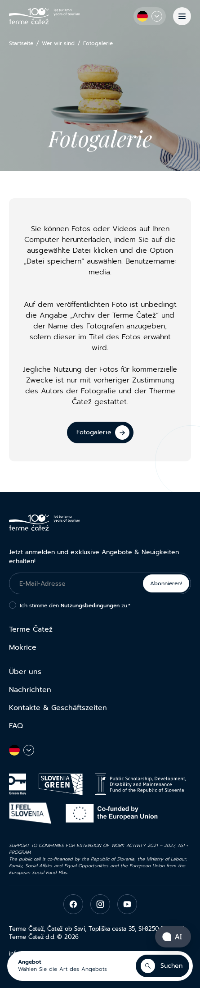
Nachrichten (30, 689)
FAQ (16, 725)
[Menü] (182, 16)
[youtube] (127, 904)
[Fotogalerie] (100, 432)
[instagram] (100, 904)
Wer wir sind (58, 43)
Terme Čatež (31, 629)
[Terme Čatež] (44, 16)
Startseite (21, 43)
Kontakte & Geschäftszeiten (58, 707)
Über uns (25, 671)
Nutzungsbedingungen (90, 605)
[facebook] (73, 904)
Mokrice (22, 647)
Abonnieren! (166, 583)
